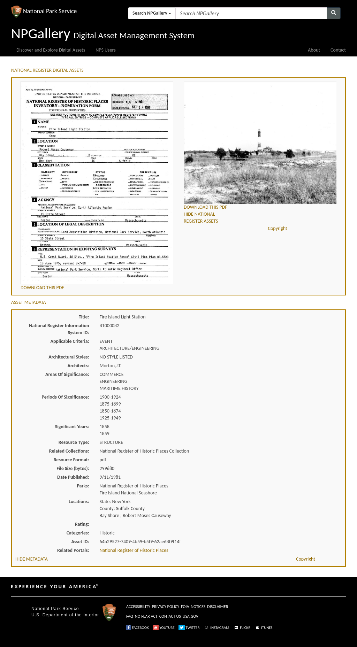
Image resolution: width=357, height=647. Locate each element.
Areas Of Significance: (67, 374)
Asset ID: (80, 542)
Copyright (277, 228)
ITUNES (264, 627)
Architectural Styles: (68, 357)
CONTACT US (170, 616)
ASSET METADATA (28, 302)
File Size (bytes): (72, 468)
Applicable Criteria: (70, 341)
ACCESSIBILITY (138, 606)
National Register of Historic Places (134, 550)
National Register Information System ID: (59, 329)
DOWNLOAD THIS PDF (42, 288)
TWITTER (189, 627)
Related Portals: (73, 550)
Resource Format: (71, 460)
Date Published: (73, 477)
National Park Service (55, 608)
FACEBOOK (137, 627)
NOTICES (198, 606)
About (314, 50)
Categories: (78, 533)
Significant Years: (72, 427)
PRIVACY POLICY (165, 606)
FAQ (129, 616)
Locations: (79, 501)
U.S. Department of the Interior (65, 615)
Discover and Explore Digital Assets (50, 50)
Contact (338, 50)
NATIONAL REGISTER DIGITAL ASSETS (47, 70)
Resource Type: (74, 442)
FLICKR (242, 627)
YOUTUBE (164, 627)
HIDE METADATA (31, 559)
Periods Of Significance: (65, 397)
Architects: (78, 366)
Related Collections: (69, 451)
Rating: (82, 524)
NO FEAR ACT (146, 616)
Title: (84, 317)
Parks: (83, 486)
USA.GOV (190, 616)
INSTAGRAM (216, 627)
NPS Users (105, 50)
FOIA (185, 606)
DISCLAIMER (217, 606)
